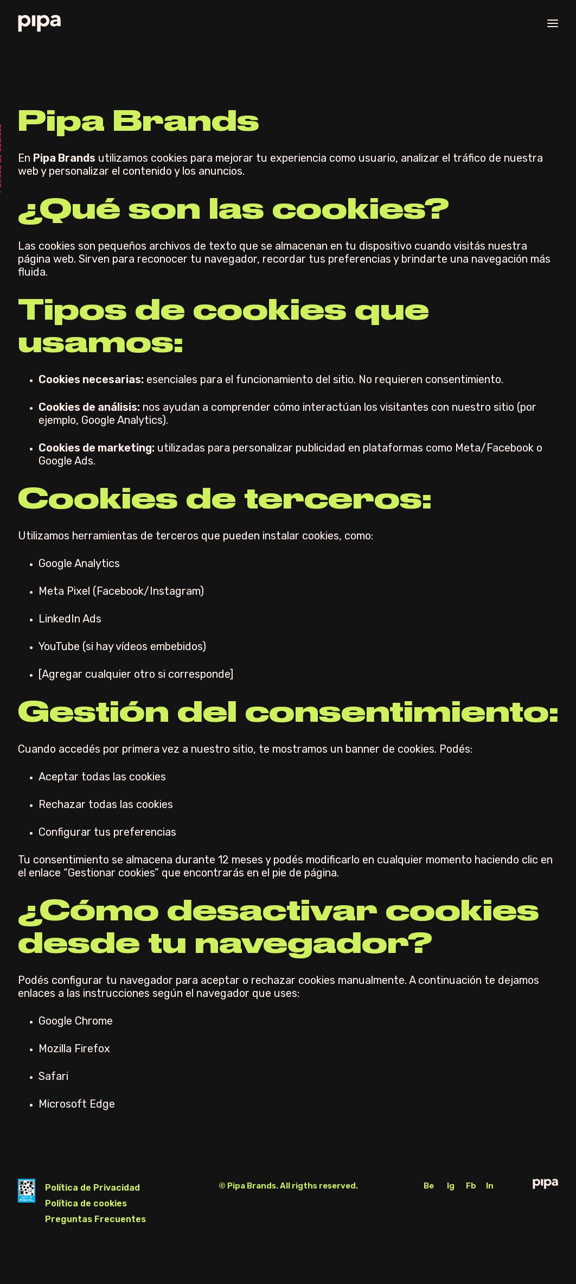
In (490, 1186)
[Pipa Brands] (39, 23)
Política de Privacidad (92, 1188)
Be (429, 1186)
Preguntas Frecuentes (95, 1219)
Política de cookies (86, 1203)
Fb (471, 1186)
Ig (451, 1186)
